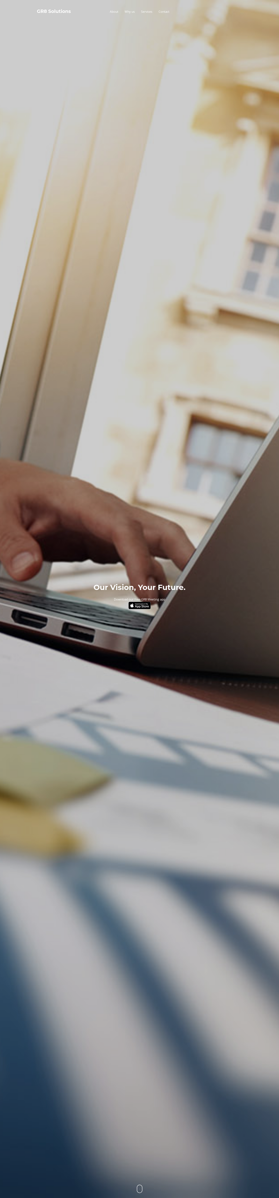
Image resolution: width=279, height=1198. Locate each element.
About (114, 12)
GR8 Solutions (54, 11)
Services (146, 12)
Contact (164, 12)
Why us (130, 12)
